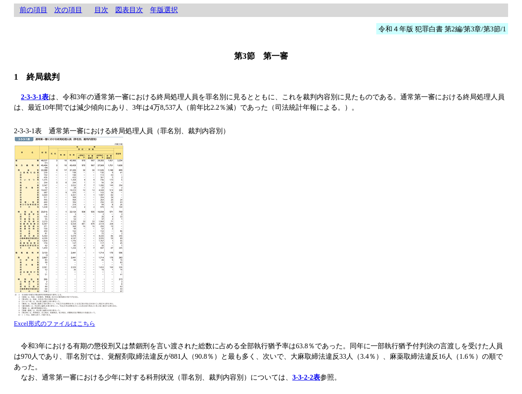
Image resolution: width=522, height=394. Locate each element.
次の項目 (68, 9)
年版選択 (164, 9)
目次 (101, 9)
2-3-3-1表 (35, 97)
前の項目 (33, 9)
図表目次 (129, 9)
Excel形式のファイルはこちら (54, 323)
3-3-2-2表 (306, 377)
